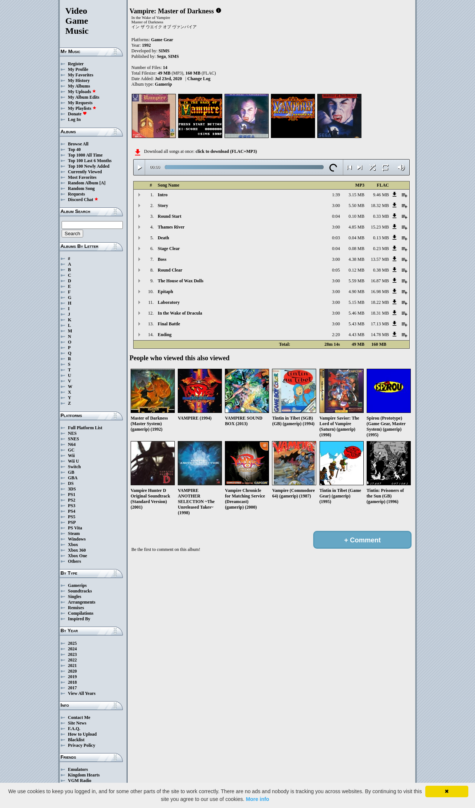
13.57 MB (380, 259)
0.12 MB (356, 270)
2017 (72, 687)
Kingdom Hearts (84, 775)
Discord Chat (83, 199)
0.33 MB (381, 216)
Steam (74, 533)
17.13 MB (380, 323)
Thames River (171, 227)
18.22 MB (380, 302)
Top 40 (74, 149)
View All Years (81, 693)
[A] (102, 182)
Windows (77, 539)
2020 (72, 671)
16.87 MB (380, 280)
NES (72, 433)
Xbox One (77, 555)
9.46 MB (381, 194)
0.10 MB (356, 216)
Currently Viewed (85, 171)
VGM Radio (79, 780)
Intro (162, 194)
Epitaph (165, 291)
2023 (72, 654)
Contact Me (79, 717)
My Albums (79, 86)
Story (163, 205)
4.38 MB (356, 259)
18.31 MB (380, 313)
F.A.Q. (74, 728)
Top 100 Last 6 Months (90, 160)
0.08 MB (356, 248)
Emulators (78, 769)
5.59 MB (356, 280)
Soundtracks (80, 591)
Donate (77, 113)
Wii (71, 455)
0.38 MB (381, 270)
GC (71, 450)
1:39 (336, 194)
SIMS (163, 50)
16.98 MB (380, 291)
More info (257, 799)
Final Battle (169, 323)
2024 (72, 648)
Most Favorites (82, 177)
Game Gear (162, 39)
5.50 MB (356, 205)
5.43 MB (356, 323)
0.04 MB (356, 237)
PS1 (71, 494)
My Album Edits (83, 97)
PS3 (71, 505)
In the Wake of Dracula (180, 313)
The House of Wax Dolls (180, 280)
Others (74, 561)
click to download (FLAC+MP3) (226, 151)
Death (163, 237)
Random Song (81, 188)
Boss (162, 259)
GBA (73, 477)
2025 (72, 643)
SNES (73, 438)
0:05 (336, 270)
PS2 (71, 500)
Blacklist (76, 739)
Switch (74, 466)
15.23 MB (380, 227)
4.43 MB (356, 334)
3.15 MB (356, 194)
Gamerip (163, 84)
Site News (77, 723)
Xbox (73, 544)
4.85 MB (356, 227)
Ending (164, 334)
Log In (74, 119)
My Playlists (82, 108)
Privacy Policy (81, 745)
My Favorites (80, 75)
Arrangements (81, 602)
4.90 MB (356, 291)
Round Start (169, 216)
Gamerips (77, 585)
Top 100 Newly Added (88, 166)
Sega (161, 56)
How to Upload (82, 734)
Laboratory (169, 302)
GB (71, 472)
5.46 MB (356, 313)
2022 (72, 660)
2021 (72, 665)
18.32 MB (380, 205)
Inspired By (79, 618)
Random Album (83, 182)
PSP (72, 522)
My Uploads (82, 91)
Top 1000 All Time (85, 155)
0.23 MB (381, 248)
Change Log (198, 78)
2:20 (336, 334)
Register (76, 63)
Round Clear (170, 270)
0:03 (336, 237)
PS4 (71, 511)
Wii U (73, 461)
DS (70, 483)
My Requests (80, 102)
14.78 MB (380, 334)
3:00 (336, 205)
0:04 (336, 216)
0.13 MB (381, 237)
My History (79, 80)
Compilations (81, 613)
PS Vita (75, 528)
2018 (72, 682)
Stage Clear (169, 248)
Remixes (76, 607)
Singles (74, 596)
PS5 (71, 516)
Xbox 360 (77, 550)
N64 (72, 444)
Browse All (78, 144)
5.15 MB (356, 302)
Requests (76, 194)
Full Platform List (85, 427)
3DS (72, 489)
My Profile (78, 69)
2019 (72, 676)
